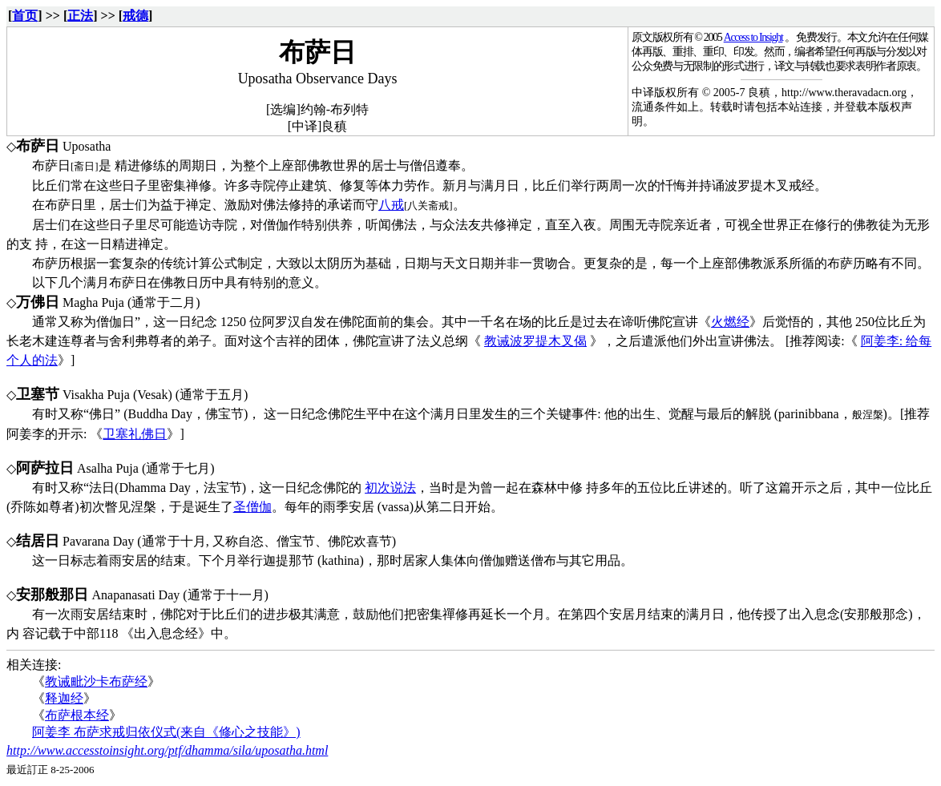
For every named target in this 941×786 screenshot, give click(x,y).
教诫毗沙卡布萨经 (96, 681)
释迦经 (64, 698)
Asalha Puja (108, 468)
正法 (80, 15)
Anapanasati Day (136, 595)
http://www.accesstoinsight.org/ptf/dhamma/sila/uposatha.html (167, 750)
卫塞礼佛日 (135, 434)
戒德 (135, 15)
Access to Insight (753, 37)
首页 (25, 15)
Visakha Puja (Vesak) (117, 394)
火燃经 (730, 322)
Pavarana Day (98, 541)
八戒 (391, 205)
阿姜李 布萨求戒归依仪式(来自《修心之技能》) (166, 732)
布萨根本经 (77, 715)
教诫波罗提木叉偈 (535, 341)
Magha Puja (93, 302)
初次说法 (390, 487)
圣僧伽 (252, 507)
